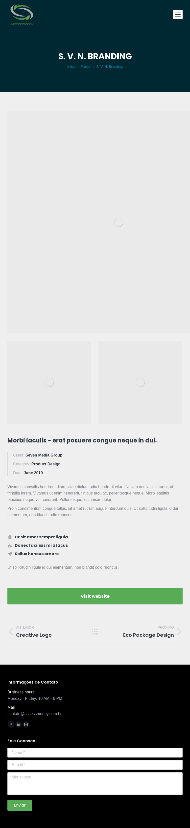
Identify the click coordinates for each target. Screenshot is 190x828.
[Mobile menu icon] (178, 14)
